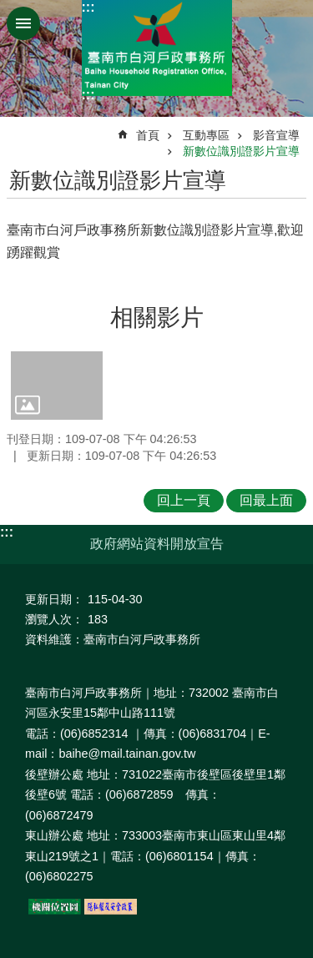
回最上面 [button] (266, 500)
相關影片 (157, 317)
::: (88, 7)
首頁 (147, 135)
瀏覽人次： (54, 619)
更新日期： (54, 599)
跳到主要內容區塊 (8, 8)
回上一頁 (183, 500)
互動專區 (206, 135)
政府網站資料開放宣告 (157, 544)
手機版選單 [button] (23, 23)
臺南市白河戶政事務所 (157, 48)
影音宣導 (276, 135)
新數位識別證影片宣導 (241, 151)
